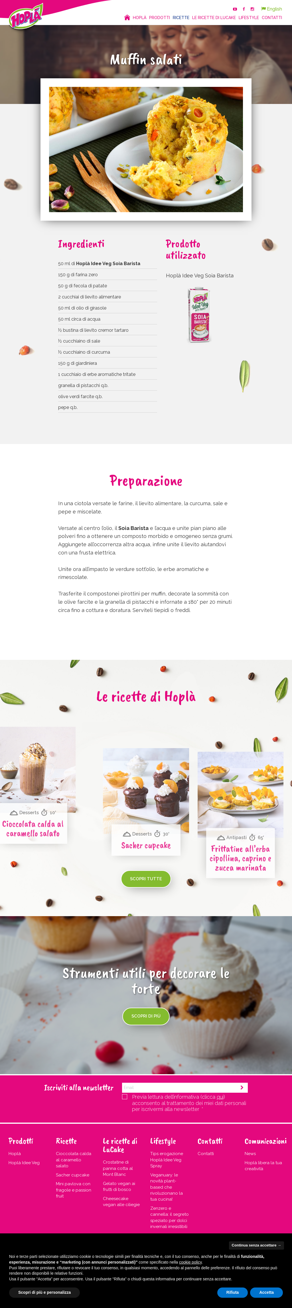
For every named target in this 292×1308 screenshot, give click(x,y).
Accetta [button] (266, 1292)
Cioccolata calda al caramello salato (73, 1159)
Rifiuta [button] (232, 1292)
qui (220, 1097)
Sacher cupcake (72, 1175)
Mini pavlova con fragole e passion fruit (73, 1190)
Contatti (206, 1153)
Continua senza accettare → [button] (256, 1245)
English (271, 9)
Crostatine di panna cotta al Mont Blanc (118, 1168)
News (250, 1153)
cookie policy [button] (190, 1262)
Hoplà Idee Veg (24, 1162)
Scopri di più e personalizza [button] (44, 1292)
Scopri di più (146, 1016)
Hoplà (15, 1153)
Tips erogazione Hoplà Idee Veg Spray (166, 1159)
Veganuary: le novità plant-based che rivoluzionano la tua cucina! (166, 1187)
